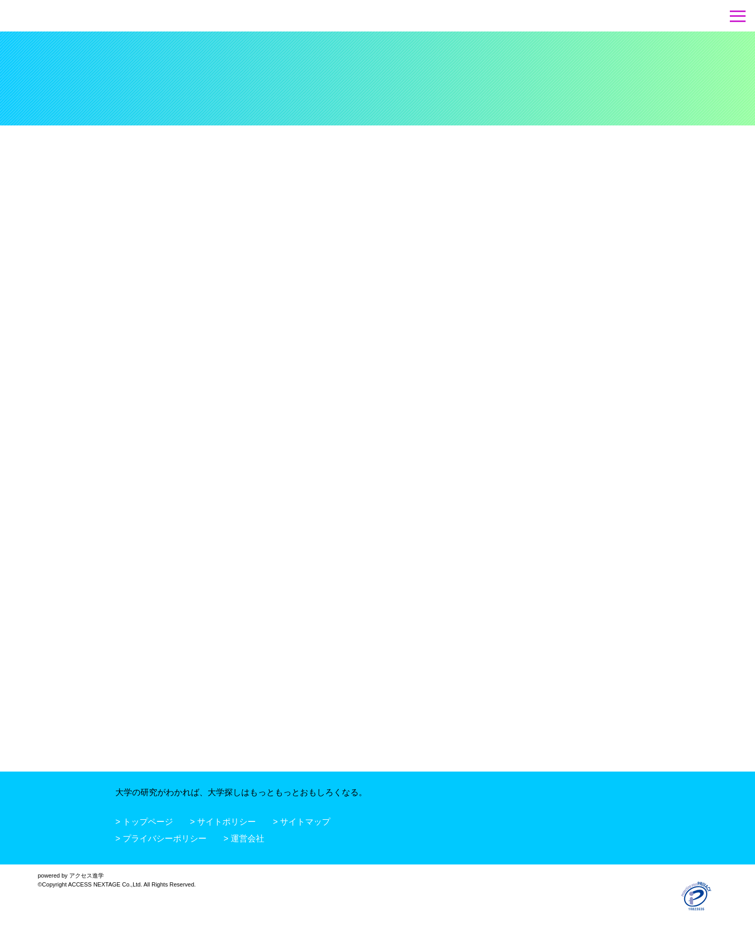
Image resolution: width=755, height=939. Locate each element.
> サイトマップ (302, 821)
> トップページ (144, 821)
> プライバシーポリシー (161, 838)
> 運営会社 (243, 838)
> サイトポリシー (223, 821)
